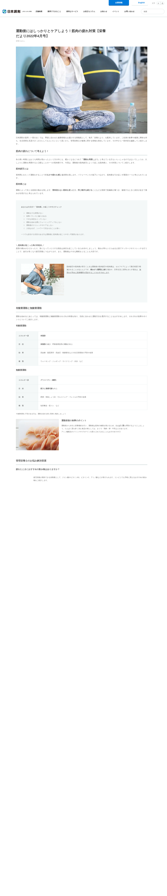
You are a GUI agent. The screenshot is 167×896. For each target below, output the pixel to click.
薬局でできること (54, 11)
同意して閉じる (152, 892)
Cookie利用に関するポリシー (106, 890)
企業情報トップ (126, 872)
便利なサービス (72, 11)
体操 (20, 751)
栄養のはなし (38, 863)
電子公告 (161, 872)
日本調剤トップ (8, 863)
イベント (115, 11)
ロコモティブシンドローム (39, 751)
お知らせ (103, 11)
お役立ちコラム (89, 11)
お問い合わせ (129, 11)
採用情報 (140, 872)
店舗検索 (39, 11)
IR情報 (150, 872)
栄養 (57, 751)
